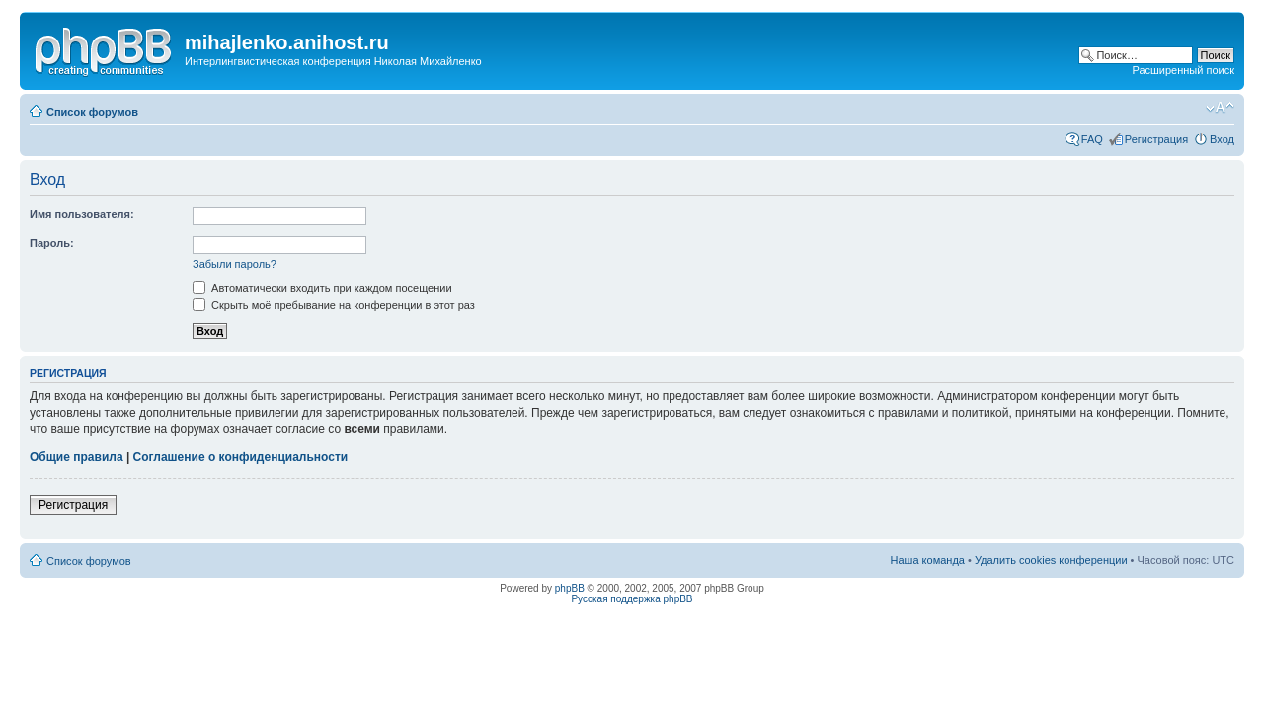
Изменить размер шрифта (1220, 108)
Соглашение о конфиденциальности (241, 457)
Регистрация (1156, 139)
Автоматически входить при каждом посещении (322, 288)
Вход (1222, 139)
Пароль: (52, 243)
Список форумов (92, 112)
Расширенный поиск (1183, 70)
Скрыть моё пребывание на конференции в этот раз (334, 305)
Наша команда (928, 560)
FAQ (1092, 139)
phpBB (570, 588)
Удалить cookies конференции (1051, 560)
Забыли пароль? (234, 264)
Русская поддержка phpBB (631, 599)
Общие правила (76, 457)
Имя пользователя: (82, 214)
